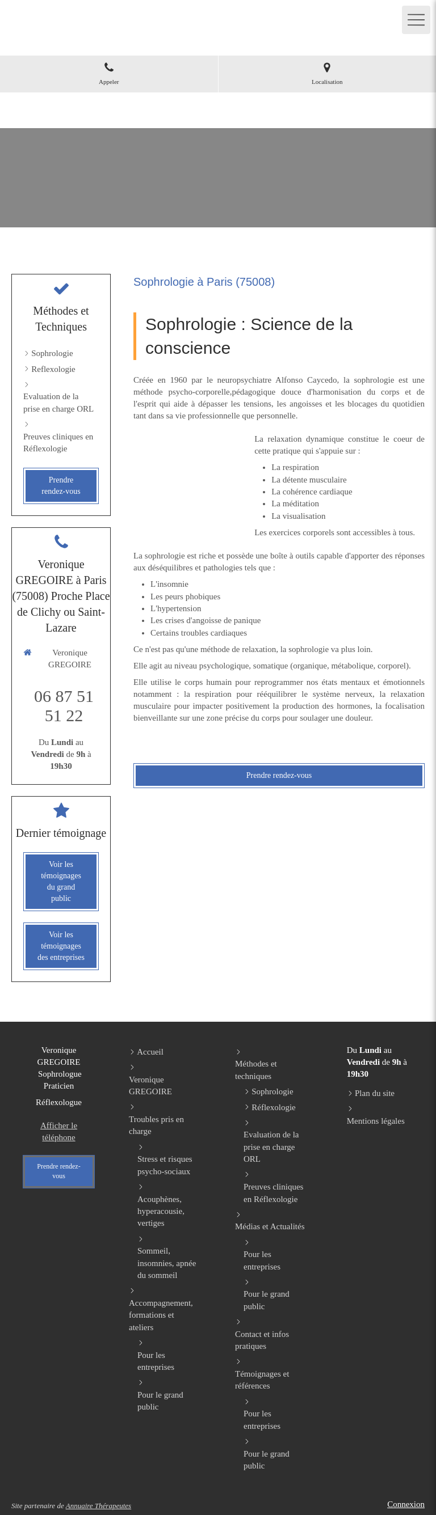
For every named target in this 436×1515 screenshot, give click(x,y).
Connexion (406, 1504)
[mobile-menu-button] (416, 20)
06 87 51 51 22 (64, 706)
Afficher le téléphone (58, 1131)
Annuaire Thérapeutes (98, 1505)
